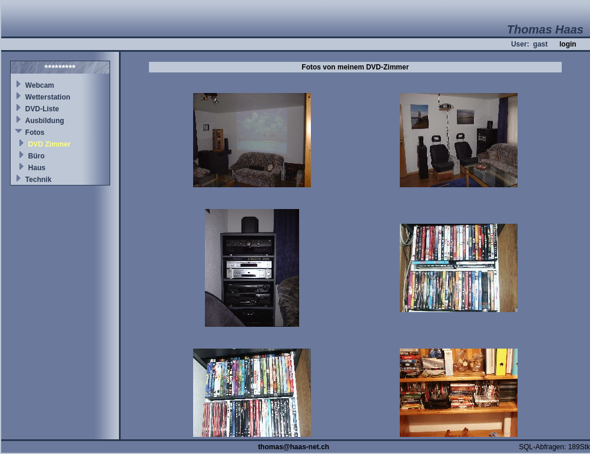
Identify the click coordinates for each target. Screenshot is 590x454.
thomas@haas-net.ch (293, 447)
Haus (36, 168)
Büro (36, 156)
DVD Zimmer (49, 144)
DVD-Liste (42, 109)
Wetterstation (47, 97)
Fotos (35, 132)
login (567, 44)
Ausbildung (44, 121)
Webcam (39, 85)
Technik (38, 179)
